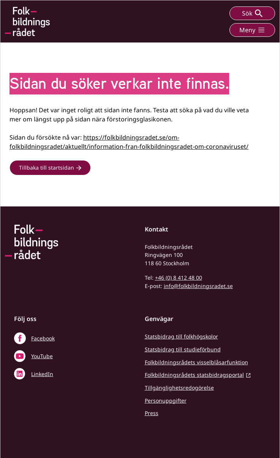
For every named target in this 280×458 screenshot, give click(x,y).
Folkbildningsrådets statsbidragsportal (194, 374)
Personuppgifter (166, 400)
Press (151, 413)
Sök (252, 13)
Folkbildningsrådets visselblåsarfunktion (196, 362)
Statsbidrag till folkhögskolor (181, 336)
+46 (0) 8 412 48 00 (178, 277)
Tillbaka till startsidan (46, 167)
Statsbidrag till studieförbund (183, 349)
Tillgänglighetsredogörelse (179, 387)
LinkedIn (42, 374)
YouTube (42, 356)
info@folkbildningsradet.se (198, 286)
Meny (252, 30)
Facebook (43, 338)
